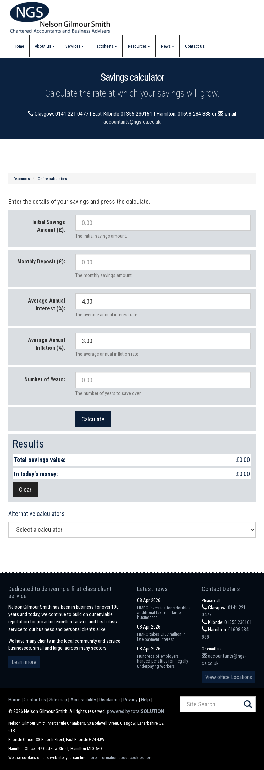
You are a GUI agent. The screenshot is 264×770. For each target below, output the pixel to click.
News (167, 46)
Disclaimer (109, 700)
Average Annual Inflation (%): (46, 344)
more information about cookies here (120, 757)
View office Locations (228, 677)
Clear (25, 489)
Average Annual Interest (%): (46, 304)
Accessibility (83, 700)
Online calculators (52, 179)
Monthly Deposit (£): (41, 261)
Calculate (92, 419)
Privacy (130, 700)
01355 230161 (238, 622)
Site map (58, 700)
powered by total (135, 711)
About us (45, 46)
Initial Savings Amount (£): (48, 226)
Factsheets (106, 46)
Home (19, 46)
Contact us (195, 46)
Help (145, 700)
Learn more (24, 662)
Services (74, 46)
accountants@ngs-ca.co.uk (132, 121)
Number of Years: (44, 379)
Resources (139, 46)
